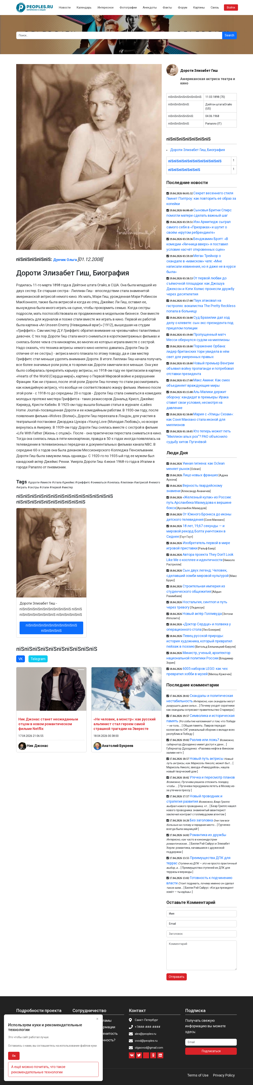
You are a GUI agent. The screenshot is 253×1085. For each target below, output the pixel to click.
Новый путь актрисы (207, 758)
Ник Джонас (37, 746)
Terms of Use (198, 1075)
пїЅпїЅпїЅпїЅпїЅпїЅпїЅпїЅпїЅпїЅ (195, 161)
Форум (182, 7)
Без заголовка (201, 820)
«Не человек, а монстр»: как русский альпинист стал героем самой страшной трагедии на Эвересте (124, 724)
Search (229, 35)
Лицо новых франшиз (200, 475)
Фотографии (128, 7)
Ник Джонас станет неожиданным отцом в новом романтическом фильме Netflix (48, 724)
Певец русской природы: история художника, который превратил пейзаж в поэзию (199, 641)
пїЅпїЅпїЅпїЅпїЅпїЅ (184, 170)
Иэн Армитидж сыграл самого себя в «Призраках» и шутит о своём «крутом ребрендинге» (198, 227)
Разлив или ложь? (204, 740)
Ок (14, 1055)
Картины (199, 7)
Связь (215, 7)
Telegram (38, 659)
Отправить (176, 977)
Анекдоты (150, 7)
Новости (65, 7)
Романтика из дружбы (208, 835)
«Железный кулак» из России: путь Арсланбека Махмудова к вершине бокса (198, 502)
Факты (167, 7)
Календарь (84, 7)
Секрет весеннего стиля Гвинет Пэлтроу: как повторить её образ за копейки (201, 198)
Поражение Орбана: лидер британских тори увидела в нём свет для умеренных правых (197, 351)
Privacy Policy (224, 1075)
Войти (231, 7)
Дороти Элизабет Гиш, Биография (197, 150)
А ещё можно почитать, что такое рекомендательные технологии (38, 1069)
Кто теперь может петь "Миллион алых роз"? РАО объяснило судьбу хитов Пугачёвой (198, 436)
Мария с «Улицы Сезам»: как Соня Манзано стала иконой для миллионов (199, 419)
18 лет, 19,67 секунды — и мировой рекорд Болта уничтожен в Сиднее (196, 531)
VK (20, 659)
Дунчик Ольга (65, 260)
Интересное (105, 7)
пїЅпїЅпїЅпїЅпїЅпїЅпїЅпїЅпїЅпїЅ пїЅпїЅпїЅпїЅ (51, 628)
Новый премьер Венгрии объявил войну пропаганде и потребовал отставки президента (200, 368)
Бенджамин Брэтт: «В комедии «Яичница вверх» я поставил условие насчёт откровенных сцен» (197, 244)
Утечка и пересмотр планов (212, 777)
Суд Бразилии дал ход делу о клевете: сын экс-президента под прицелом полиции (199, 322)
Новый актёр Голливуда (202, 613)
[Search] (119, 35)
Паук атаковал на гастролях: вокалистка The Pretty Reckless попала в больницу (201, 305)
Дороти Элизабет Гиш (199, 70)
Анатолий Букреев (117, 746)
